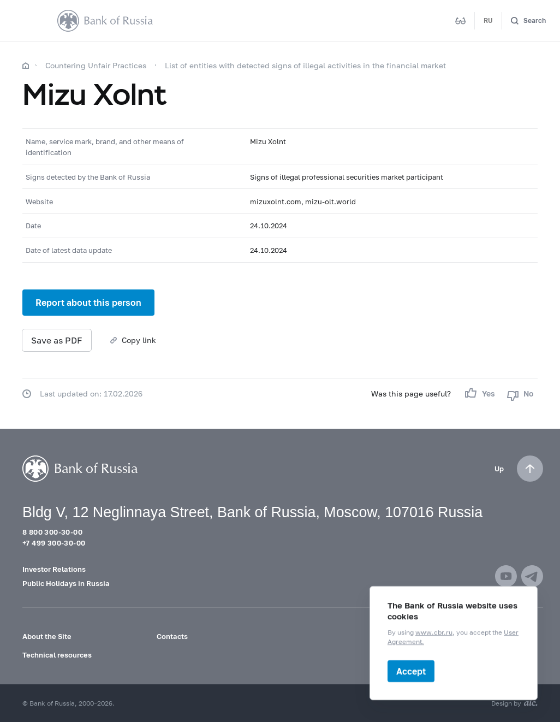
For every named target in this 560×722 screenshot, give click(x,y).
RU (488, 20)
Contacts (172, 636)
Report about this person (88, 302)
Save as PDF (56, 340)
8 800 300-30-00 (52, 532)
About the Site (47, 636)
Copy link (139, 340)
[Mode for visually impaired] (460, 20)
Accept (411, 671)
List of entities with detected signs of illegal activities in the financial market (305, 65)
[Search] (528, 21)
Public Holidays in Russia (66, 583)
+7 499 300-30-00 (53, 542)
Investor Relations (54, 569)
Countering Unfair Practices (95, 65)
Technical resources (57, 654)
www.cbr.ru (433, 633)
